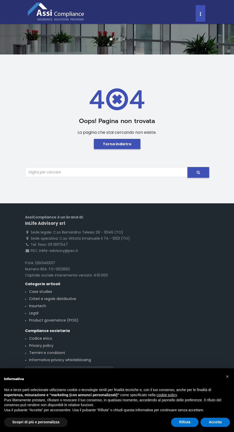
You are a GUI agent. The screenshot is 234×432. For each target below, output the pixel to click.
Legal (33, 313)
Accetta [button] (215, 422)
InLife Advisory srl (45, 223)
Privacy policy (41, 345)
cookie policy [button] (167, 395)
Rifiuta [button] (185, 422)
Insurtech (37, 305)
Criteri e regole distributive (52, 298)
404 (121, 39)
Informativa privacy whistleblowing (60, 359)
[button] (227, 376)
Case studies (40, 291)
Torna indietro (117, 144)
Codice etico (40, 338)
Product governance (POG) (54, 320)
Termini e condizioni (47, 352)
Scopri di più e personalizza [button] (35, 422)
